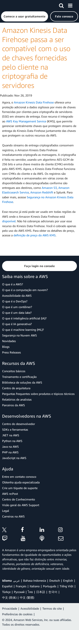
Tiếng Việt (66, 586)
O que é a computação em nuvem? (25, 290)
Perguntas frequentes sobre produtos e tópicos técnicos (38, 394)
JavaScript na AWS (14, 458)
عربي (16, 580)
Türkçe (6, 592)
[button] (24, 16)
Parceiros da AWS (13, 405)
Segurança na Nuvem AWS (19, 335)
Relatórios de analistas (17, 399)
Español (7, 586)
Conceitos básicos (13, 371)
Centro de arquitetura (16, 388)
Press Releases (11, 352)
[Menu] (70, 4)
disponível (9, 221)
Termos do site (52, 608)
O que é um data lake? (17, 312)
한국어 (52, 592)
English (68, 580)
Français (21, 586)
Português (49, 586)
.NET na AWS (10, 435)
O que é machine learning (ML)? (23, 329)
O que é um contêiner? (17, 307)
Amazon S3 (49, 187)
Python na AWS (12, 441)
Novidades (9, 341)
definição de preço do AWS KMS (34, 235)
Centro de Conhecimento (18, 499)
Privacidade (9, 608)
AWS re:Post (10, 493)
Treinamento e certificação (19, 377)
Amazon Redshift (41, 192)
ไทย (30, 592)
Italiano (35, 586)
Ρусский (19, 592)
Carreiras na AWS (13, 516)
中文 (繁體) (27, 597)
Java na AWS (10, 446)
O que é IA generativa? (17, 324)
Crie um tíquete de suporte (19, 488)
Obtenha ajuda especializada (21, 482)
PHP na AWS (10, 452)
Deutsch (54, 580)
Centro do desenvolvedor (18, 424)
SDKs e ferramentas (15, 429)
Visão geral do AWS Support (20, 505)
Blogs (5, 346)
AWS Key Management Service (26, 121)
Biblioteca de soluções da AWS (22, 382)
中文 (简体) (9, 597)
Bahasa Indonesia (34, 580)
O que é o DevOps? (14, 301)
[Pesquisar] (61, 4)
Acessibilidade (29, 608)
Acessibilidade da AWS (17, 295)
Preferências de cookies (17, 614)
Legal (5, 510)
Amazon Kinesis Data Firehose (34, 102)
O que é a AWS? (12, 284)
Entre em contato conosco (19, 476)
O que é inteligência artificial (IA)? (24, 318)
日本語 (40, 592)
